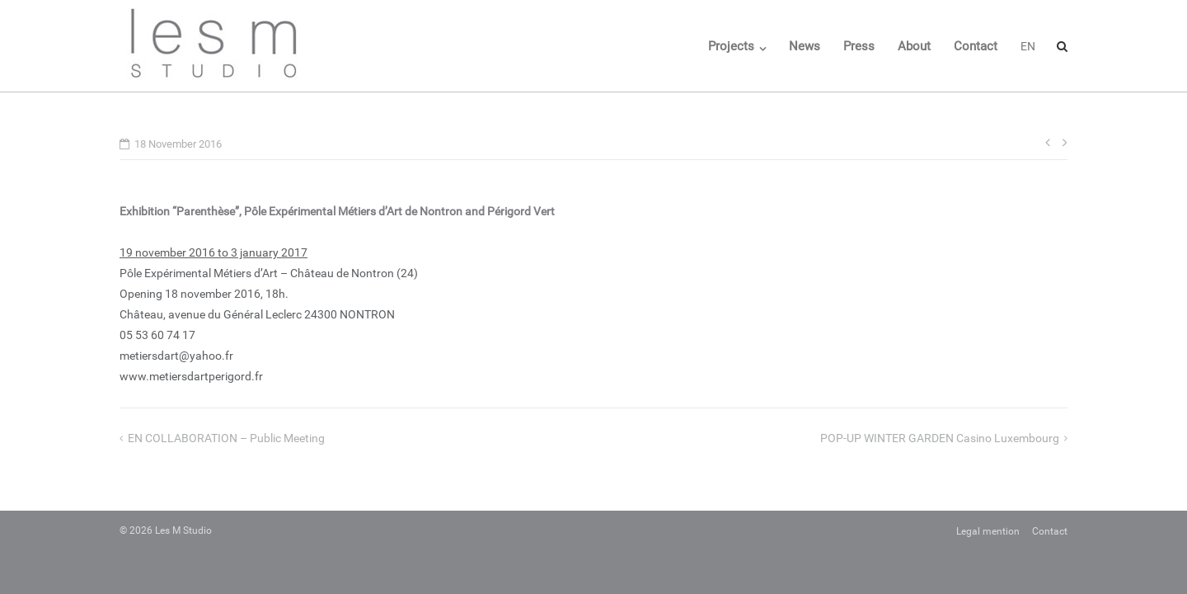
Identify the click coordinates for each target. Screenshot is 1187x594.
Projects (731, 46)
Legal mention (988, 531)
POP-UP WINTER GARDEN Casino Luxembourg (939, 438)
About (914, 46)
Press (859, 46)
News (804, 46)
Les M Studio (183, 530)
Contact (975, 46)
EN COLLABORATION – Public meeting (226, 438)
